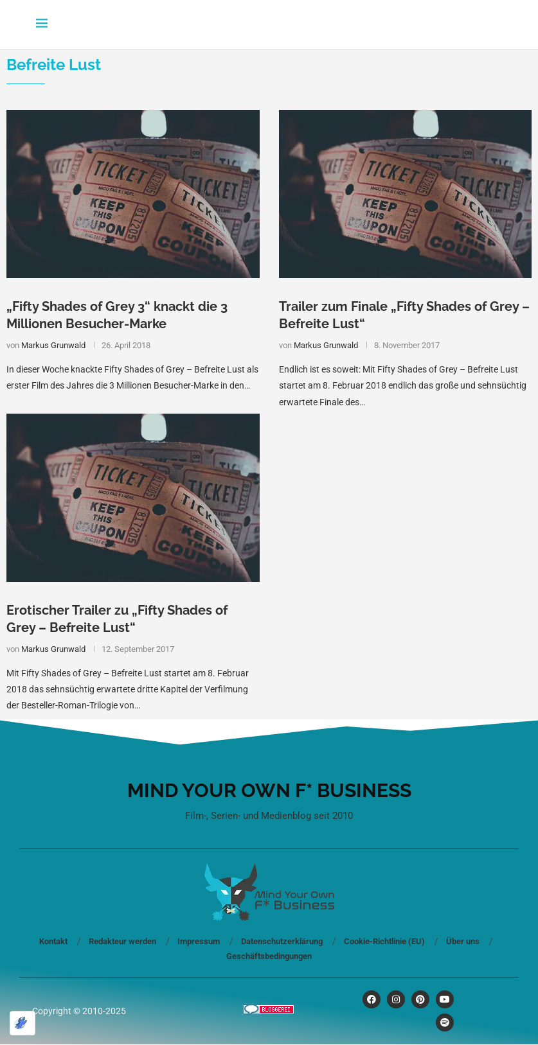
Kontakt (53, 941)
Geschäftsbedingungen (269, 956)
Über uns (463, 941)
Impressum (198, 941)
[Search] (496, 24)
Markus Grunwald (53, 345)
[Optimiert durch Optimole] (22, 1023)
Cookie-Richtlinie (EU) (384, 941)
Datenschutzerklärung (282, 941)
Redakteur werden (122, 941)
